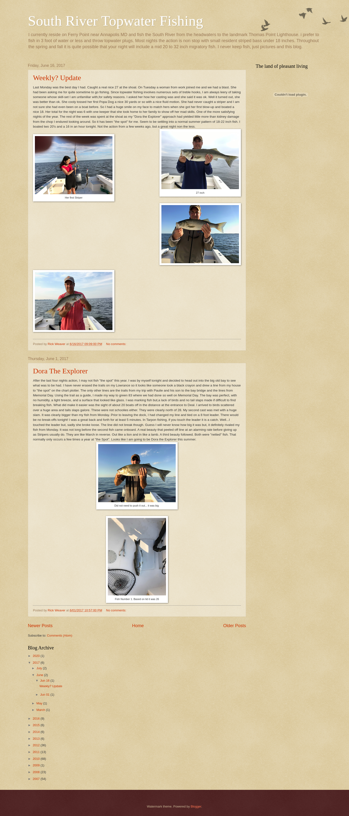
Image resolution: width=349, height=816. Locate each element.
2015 (36, 725)
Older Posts (234, 625)
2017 (36, 662)
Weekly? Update (57, 78)
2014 (36, 732)
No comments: (116, 344)
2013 (36, 738)
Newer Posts (40, 625)
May (39, 703)
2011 (36, 752)
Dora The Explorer (60, 371)
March (41, 710)
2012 (36, 745)
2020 (36, 656)
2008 (36, 772)
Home (138, 625)
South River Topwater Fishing (115, 21)
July (39, 668)
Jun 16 (45, 680)
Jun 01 (45, 694)
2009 (36, 765)
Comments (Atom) (59, 635)
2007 (36, 779)
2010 (36, 759)
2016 (36, 718)
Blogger (196, 806)
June (40, 675)
